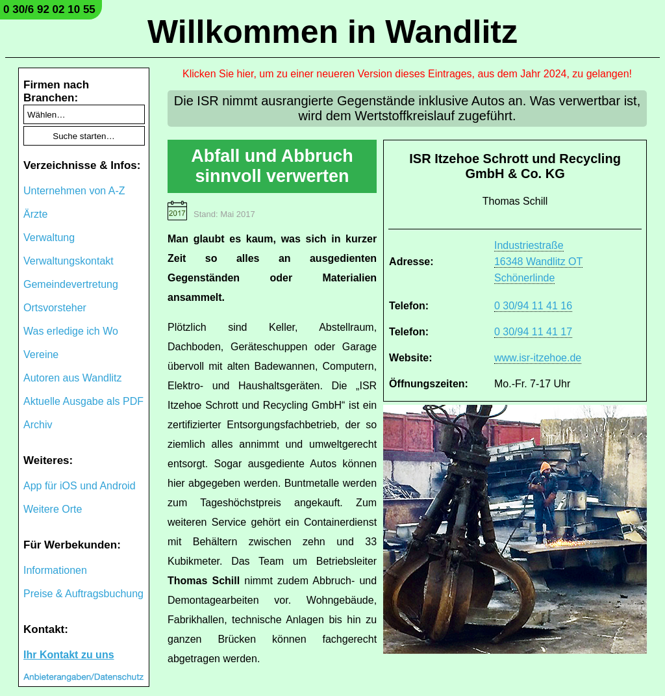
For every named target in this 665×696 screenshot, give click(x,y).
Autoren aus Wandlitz (72, 377)
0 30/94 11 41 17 (533, 331)
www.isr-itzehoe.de (537, 357)
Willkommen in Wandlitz (332, 32)
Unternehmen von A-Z (74, 190)
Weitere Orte (52, 509)
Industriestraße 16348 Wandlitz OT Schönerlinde (538, 261)
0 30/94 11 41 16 (533, 305)
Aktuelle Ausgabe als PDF (83, 401)
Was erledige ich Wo (70, 331)
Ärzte (35, 214)
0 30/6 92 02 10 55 (49, 9)
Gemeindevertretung (70, 284)
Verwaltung (49, 237)
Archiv (37, 424)
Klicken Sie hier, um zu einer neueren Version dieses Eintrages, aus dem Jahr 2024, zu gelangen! (407, 73)
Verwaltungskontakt (68, 260)
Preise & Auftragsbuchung (83, 593)
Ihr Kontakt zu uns (68, 654)
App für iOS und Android (79, 485)
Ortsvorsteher (54, 307)
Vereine (40, 354)
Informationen (55, 570)
